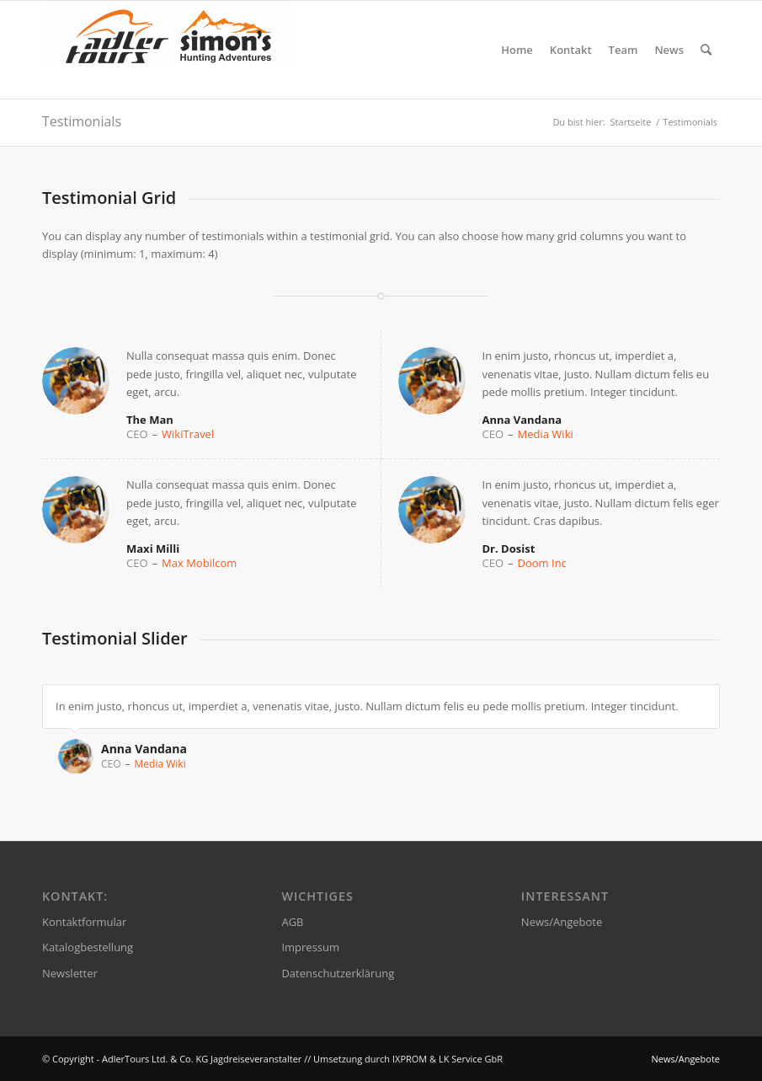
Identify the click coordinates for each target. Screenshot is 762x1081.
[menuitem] (517, 50)
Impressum (310, 947)
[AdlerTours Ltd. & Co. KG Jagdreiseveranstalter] (168, 50)
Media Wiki (545, 433)
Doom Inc (542, 562)
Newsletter (70, 973)
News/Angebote (561, 921)
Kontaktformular (84, 921)
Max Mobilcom (199, 562)
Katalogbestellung (87, 947)
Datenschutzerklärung (337, 973)
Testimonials (81, 121)
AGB (292, 921)
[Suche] (706, 50)
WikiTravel (188, 433)
